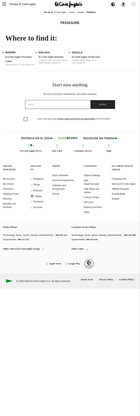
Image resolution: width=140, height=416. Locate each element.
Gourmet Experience (63, 180)
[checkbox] (26, 119)
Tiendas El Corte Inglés (22, 4)
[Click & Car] (68, 138)
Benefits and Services (9, 205)
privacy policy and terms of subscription (76, 118)
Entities (115, 198)
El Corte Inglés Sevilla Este (86, 57)
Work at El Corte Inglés (124, 184)
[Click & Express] (37, 138)
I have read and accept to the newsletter (73, 118)
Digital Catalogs (92, 175)
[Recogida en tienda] (101, 138)
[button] (4, 4)
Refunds (7, 198)
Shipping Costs (11, 193)
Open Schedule (60, 175)
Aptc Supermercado (91, 182)
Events (55, 193)
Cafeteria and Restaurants (59, 187)
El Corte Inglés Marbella (51, 57)
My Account (9, 178)
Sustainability (118, 193)
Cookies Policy (126, 279)
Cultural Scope (91, 197)
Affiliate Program (120, 188)
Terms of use (87, 279)
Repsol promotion (93, 207)
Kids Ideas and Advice (91, 190)
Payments (8, 188)
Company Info (119, 178)
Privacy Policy (106, 279)
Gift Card (88, 202)
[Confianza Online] (89, 263)
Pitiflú (86, 212)
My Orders (8, 184)
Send (102, 104)
